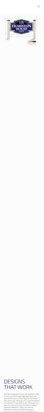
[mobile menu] (39, 6)
